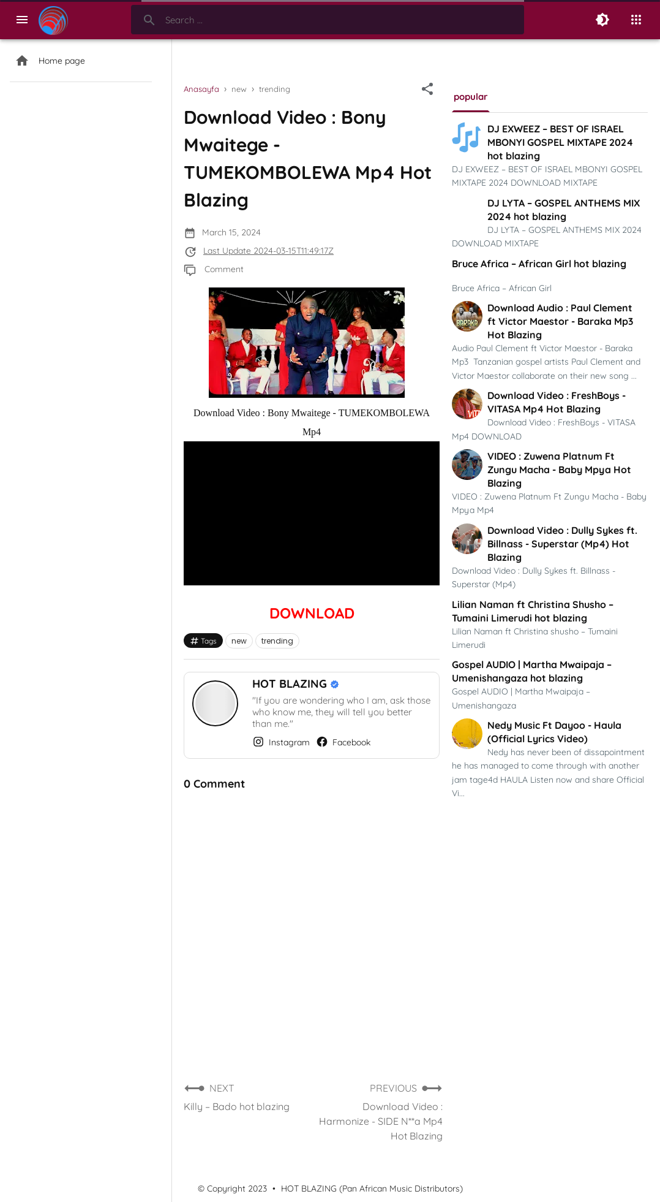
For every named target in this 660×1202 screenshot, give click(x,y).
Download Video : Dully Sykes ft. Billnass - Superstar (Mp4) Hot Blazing (562, 543)
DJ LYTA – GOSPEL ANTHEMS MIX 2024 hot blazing (563, 210)
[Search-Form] (327, 19)
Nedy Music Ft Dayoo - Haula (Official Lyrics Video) (554, 732)
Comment (224, 269)
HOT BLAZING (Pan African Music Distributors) (372, 1188)
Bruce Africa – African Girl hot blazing (539, 263)
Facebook (343, 742)
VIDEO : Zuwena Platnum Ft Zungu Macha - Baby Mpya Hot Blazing (559, 469)
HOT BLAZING (291, 684)
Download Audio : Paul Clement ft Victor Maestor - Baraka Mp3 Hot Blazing (560, 321)
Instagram (281, 742)
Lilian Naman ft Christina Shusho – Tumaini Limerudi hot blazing (532, 611)
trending (277, 641)
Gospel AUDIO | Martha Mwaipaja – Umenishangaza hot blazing (532, 671)
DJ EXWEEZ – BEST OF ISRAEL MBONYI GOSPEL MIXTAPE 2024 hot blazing (560, 142)
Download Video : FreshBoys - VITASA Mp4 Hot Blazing (556, 402)
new (239, 641)
